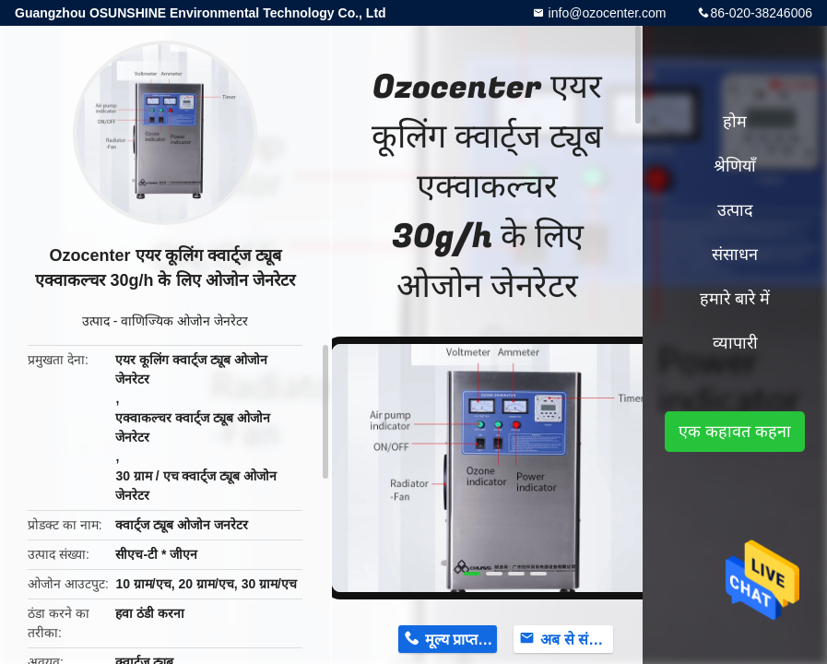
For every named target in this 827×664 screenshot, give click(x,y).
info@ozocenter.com (606, 13)
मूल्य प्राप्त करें (461, 639)
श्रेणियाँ (735, 166)
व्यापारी (735, 343)
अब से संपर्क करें (576, 639)
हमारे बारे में (735, 299)
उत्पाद (96, 321)
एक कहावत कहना (735, 431)
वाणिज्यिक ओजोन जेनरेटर (184, 321)
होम (735, 122)
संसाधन (735, 254)
